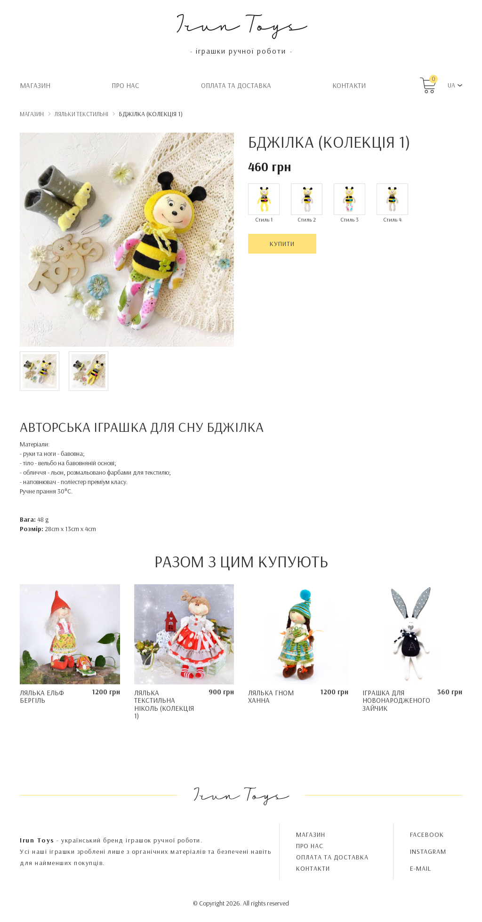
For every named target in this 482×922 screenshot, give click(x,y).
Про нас (125, 85)
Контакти (349, 85)
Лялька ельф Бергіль (42, 696)
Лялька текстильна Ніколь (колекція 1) (164, 704)
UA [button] (451, 85)
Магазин (35, 85)
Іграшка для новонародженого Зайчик (396, 700)
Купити (282, 243)
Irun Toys (241, 23)
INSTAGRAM (428, 851)
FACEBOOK (427, 834)
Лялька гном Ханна (271, 696)
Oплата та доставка (236, 85)
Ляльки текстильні (81, 114)
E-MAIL (420, 868)
